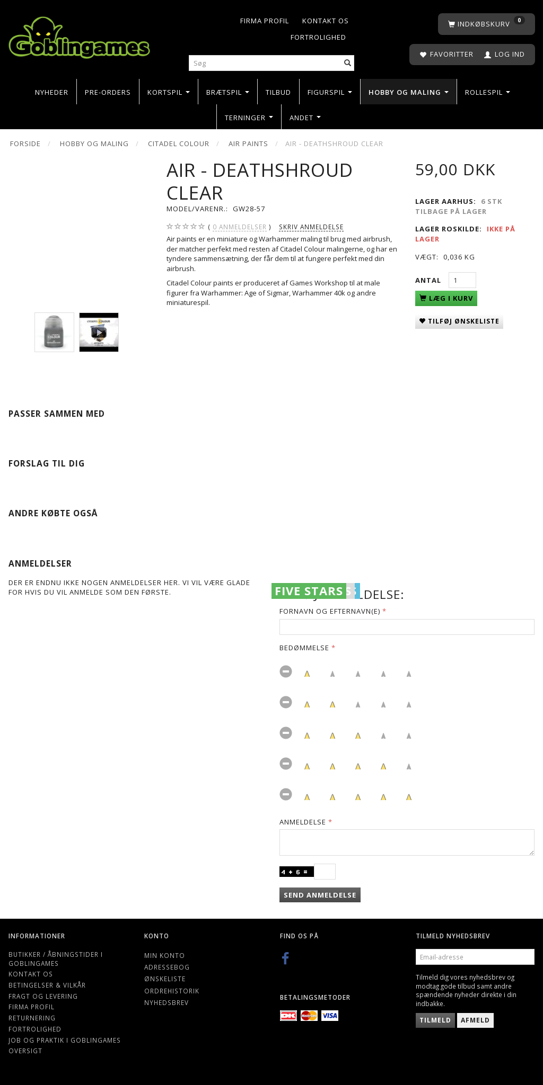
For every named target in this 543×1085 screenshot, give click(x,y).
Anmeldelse (302, 822)
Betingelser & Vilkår (47, 985)
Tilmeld (435, 1020)
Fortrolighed (318, 37)
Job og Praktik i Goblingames (64, 1040)
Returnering (32, 1018)
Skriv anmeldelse (311, 226)
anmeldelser (240, 226)
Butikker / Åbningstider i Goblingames (55, 958)
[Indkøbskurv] (486, 24)
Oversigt (25, 1050)
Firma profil (264, 20)
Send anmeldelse (320, 895)
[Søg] (348, 63)
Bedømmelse (304, 647)
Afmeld (475, 1020)
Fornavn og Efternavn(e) (329, 611)
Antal (429, 280)
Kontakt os (325, 20)
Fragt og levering (43, 996)
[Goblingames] (79, 35)
